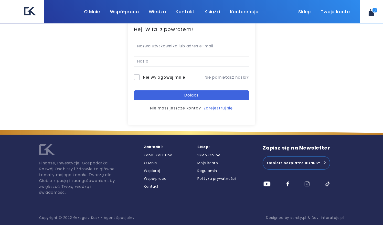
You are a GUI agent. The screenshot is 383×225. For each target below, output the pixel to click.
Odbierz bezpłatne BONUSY (293, 163)
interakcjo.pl (332, 217)
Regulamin (207, 170)
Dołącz (191, 95)
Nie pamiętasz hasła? (226, 77)
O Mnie (92, 12)
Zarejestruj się (218, 108)
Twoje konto (335, 12)
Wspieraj (152, 170)
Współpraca (124, 12)
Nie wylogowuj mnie (164, 77)
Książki (212, 12)
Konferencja (244, 12)
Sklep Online (209, 155)
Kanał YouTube (158, 155)
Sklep (304, 12)
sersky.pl (298, 217)
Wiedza (157, 12)
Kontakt (185, 12)
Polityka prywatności (216, 178)
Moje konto (207, 163)
